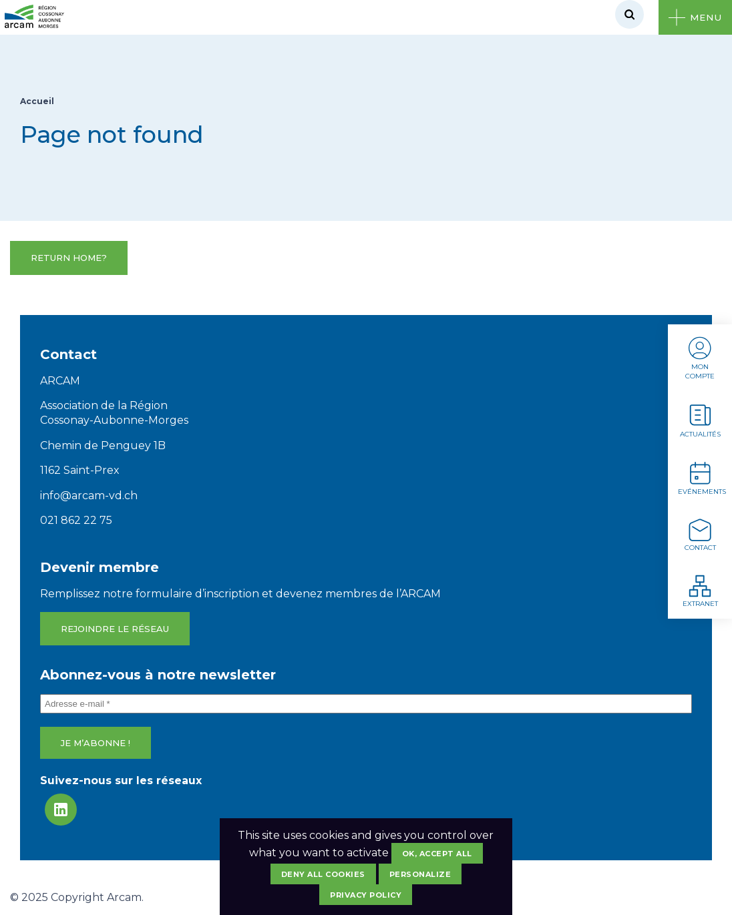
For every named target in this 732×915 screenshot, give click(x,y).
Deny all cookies (323, 874)
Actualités (700, 419)
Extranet (700, 590)
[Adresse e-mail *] (366, 703)
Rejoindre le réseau (115, 628)
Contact (700, 534)
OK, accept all (437, 853)
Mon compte (700, 357)
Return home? (69, 257)
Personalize (420, 874)
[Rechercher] (629, 14)
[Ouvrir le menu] (695, 17)
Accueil (37, 101)
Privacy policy (365, 895)
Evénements (702, 477)
